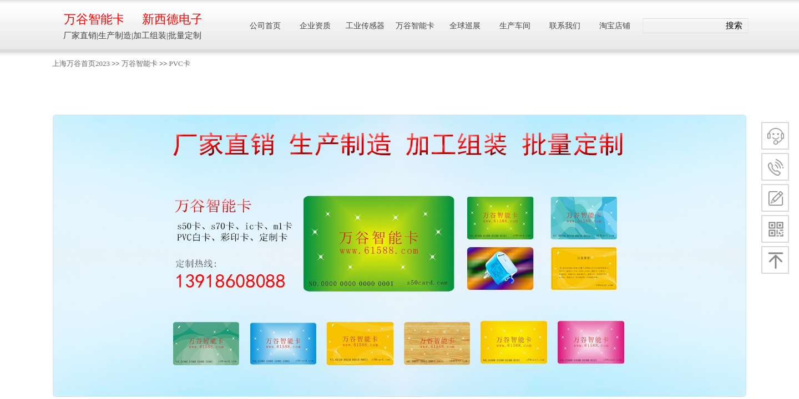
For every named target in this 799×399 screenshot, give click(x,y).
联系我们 (564, 26)
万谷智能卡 (140, 63)
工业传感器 (365, 26)
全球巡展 (465, 26)
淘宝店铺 (614, 26)
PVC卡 (179, 63)
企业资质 (315, 26)
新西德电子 (171, 19)
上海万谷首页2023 (81, 63)
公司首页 (265, 26)
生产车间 (514, 26)
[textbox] (681, 26)
